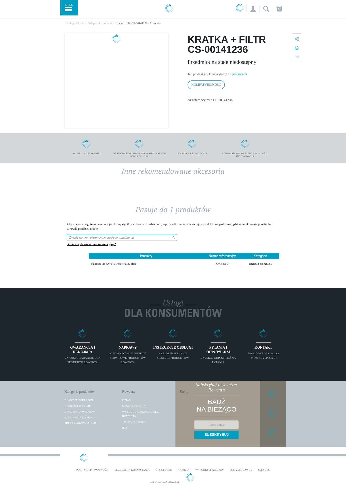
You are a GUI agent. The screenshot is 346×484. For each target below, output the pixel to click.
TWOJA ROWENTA (134, 421)
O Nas (126, 400)
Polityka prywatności (92, 470)
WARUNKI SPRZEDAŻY (209, 470)
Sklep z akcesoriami (80, 423)
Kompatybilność (206, 84)
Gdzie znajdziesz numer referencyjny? (91, 244)
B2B (124, 427)
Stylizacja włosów (79, 411)
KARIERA (183, 470)
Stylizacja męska (78, 417)
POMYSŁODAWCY (241, 470)
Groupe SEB (164, 470)
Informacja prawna (164, 481)
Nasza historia (133, 406)
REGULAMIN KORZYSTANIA (132, 470)
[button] (253, 9)
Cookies (264, 470)
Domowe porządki (78, 400)
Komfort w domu (77, 406)
